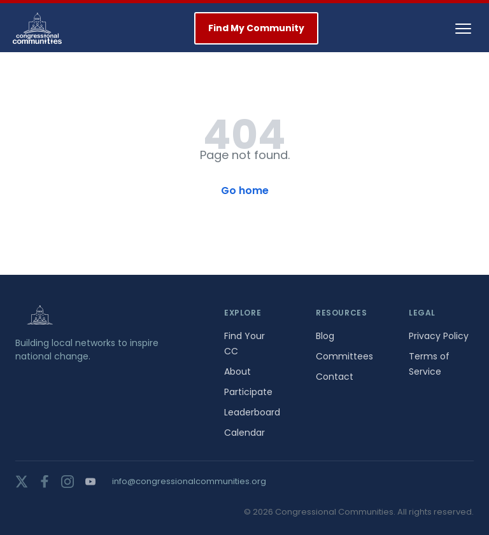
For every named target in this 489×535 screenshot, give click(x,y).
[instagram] (67, 481)
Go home (245, 190)
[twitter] (21, 481)
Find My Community (256, 28)
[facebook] (44, 481)
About (237, 371)
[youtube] (90, 481)
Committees (344, 356)
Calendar (244, 432)
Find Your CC (244, 344)
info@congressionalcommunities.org (189, 481)
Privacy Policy (439, 336)
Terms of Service (429, 364)
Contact (334, 376)
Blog (325, 336)
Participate (248, 392)
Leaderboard (252, 412)
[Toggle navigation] (463, 28)
